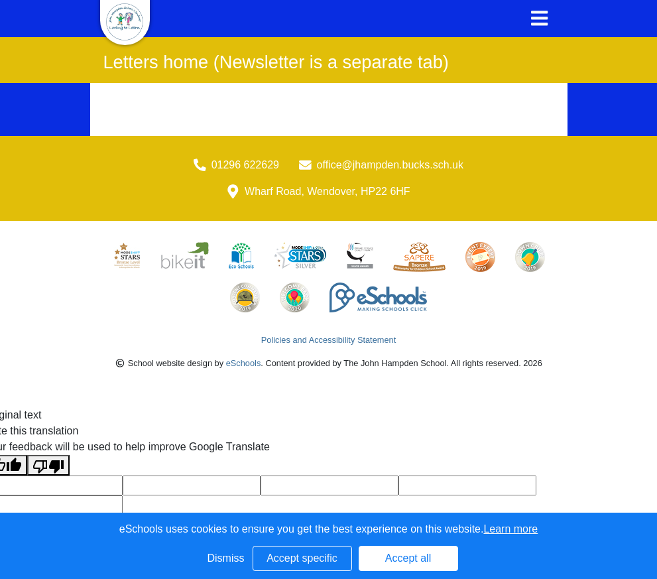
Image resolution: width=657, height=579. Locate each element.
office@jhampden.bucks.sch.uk (390, 164)
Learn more (510, 529)
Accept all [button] (408, 558)
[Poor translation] (48, 465)
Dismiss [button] (226, 558)
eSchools (243, 363)
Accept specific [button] (302, 558)
